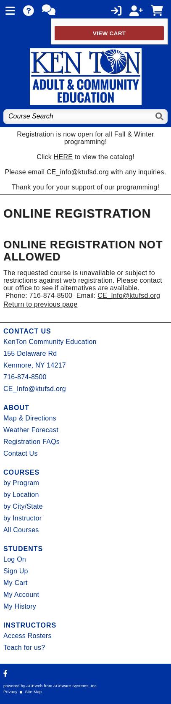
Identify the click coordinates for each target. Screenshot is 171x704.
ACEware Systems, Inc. (75, 685)
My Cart (15, 582)
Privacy (10, 691)
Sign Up (15, 571)
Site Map (33, 691)
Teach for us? (24, 647)
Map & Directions (29, 418)
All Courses (21, 529)
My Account (21, 594)
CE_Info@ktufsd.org (128, 295)
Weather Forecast (30, 429)
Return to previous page (40, 304)
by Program (21, 482)
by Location (21, 494)
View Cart (109, 33)
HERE (63, 156)
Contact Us (20, 453)
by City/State (23, 506)
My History (19, 606)
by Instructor (22, 518)
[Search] (159, 117)
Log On (14, 559)
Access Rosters (27, 635)
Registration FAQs (31, 441)
